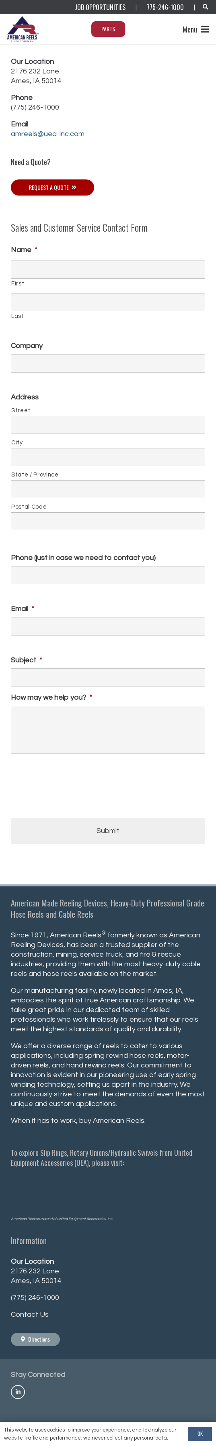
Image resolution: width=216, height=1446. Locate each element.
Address (25, 397)
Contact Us (30, 1314)
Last (17, 316)
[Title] (18, 1392)
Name (24, 250)
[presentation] (72, 789)
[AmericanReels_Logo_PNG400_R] (23, 29)
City (17, 443)
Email (22, 609)
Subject (26, 660)
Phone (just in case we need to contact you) (83, 558)
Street (21, 410)
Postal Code (29, 507)
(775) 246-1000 (35, 107)
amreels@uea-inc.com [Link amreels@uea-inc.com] (47, 134)
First (17, 284)
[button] (205, 7)
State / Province (35, 475)
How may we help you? (51, 697)
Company (27, 346)
